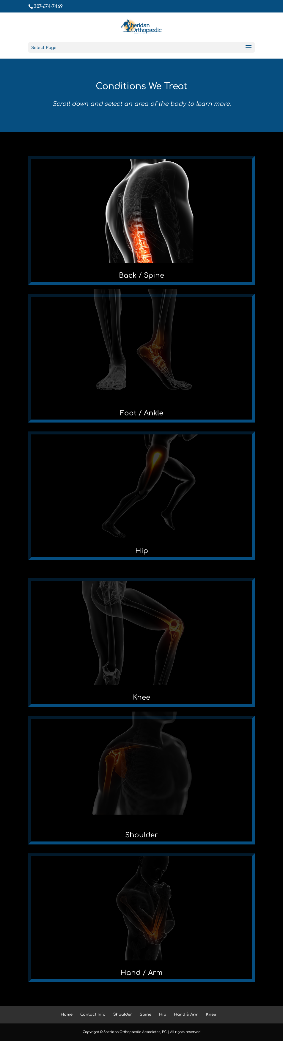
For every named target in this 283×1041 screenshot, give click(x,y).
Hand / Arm (141, 972)
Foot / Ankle (141, 413)
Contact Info (93, 1014)
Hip (141, 551)
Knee (141, 697)
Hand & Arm (186, 1014)
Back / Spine (141, 275)
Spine (145, 1014)
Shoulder (141, 835)
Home (67, 1014)
